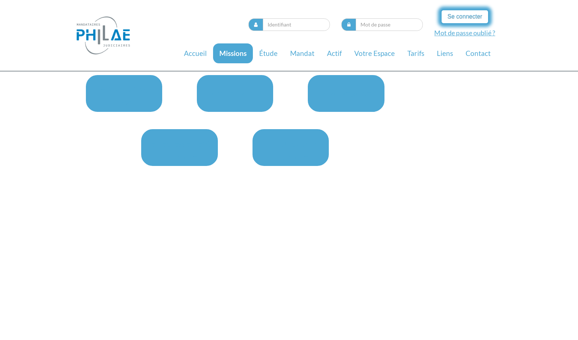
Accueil (195, 53)
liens (445, 53)
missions (233, 53)
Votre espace (374, 53)
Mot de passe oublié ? (464, 33)
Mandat (302, 53)
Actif (334, 53)
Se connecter (465, 16)
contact (478, 53)
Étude (268, 53)
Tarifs (415, 53)
